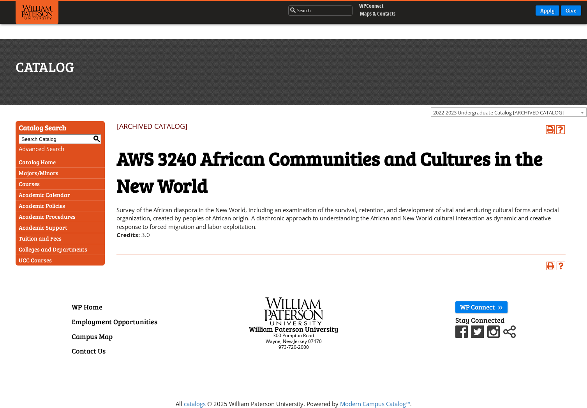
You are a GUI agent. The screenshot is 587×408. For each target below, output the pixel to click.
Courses (29, 184)
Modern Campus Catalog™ (375, 404)
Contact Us (89, 350)
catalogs (195, 404)
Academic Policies (42, 205)
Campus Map (92, 336)
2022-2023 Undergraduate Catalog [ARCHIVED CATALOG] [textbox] (498, 112)
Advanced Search (41, 149)
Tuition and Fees (40, 238)
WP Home (87, 306)
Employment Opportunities (114, 321)
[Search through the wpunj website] (312, 10)
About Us (260, 9)
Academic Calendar (44, 195)
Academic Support (43, 227)
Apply (547, 10)
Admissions (176, 9)
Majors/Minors (38, 173)
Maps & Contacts (371, 13)
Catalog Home (37, 162)
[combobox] (509, 112)
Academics (135, 9)
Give (571, 10)
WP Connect (481, 306)
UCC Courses (35, 260)
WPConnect (369, 5)
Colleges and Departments (53, 249)
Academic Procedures (47, 216)
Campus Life (220, 9)
